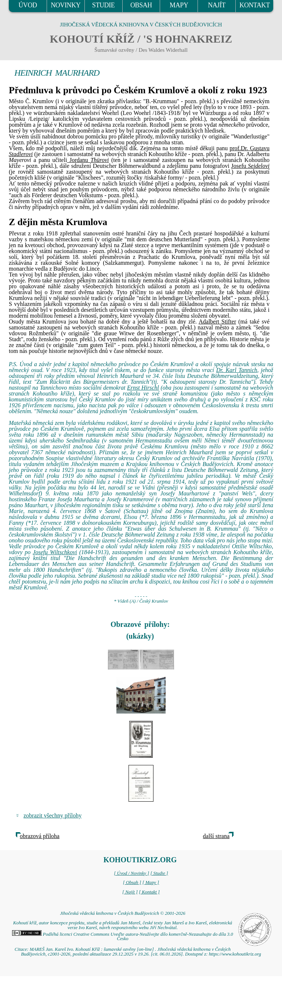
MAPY (179, 5)
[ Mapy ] (150, 882)
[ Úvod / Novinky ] (131, 873)
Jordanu (88, 160)
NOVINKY (65, 5)
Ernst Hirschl (143, 388)
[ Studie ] (159, 873)
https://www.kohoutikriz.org (235, 954)
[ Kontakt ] (149, 892)
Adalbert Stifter (217, 321)
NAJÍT (216, 5)
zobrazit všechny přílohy (53, 815)
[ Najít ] (130, 892)
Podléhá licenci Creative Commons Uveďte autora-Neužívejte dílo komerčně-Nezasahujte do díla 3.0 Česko (122, 937)
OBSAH (141, 5)
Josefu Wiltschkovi (55, 552)
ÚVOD (27, 5)
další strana (216, 836)
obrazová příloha (39, 836)
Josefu (250, 166)
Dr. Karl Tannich (236, 370)
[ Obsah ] (132, 882)
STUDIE (103, 5)
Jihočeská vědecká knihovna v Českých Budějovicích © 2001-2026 (122, 913)
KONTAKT (254, 5)
